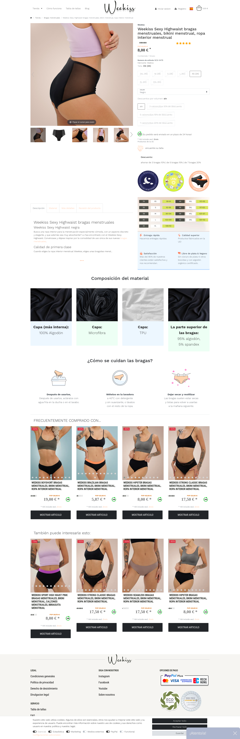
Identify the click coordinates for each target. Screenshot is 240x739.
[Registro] (180, 8)
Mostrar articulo (51, 514)
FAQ (32, 715)
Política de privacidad (42, 682)
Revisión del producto (90, 208)
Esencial (42, 731)
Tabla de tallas (73, 8)
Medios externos (96, 731)
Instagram (104, 676)
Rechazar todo (179, 727)
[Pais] (191, 8)
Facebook (104, 682)
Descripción (39, 208)
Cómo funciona (54, 8)
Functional (129, 731)
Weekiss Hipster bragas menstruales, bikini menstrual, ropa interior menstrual (142, 486)
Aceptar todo (179, 721)
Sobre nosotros (107, 694)
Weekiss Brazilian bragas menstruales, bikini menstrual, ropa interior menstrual (96, 486)
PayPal (114, 731)
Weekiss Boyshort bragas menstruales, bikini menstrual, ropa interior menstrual (50, 486)
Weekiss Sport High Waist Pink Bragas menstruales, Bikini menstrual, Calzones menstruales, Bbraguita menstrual (50, 601)
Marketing (76, 731)
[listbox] (49, 453)
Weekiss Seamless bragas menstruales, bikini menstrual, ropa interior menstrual (142, 598)
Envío (155, 139)
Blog (87, 8)
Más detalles (68, 208)
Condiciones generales (42, 676)
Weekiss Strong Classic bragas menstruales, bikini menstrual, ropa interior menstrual (188, 486)
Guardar (180, 733)
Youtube (103, 688)
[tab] (38, 208)
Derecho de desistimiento (44, 688)
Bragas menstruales (51, 18)
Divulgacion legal (39, 694)
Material (53, 208)
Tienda (36, 8)
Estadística (58, 731)
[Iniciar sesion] (162, 8)
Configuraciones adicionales (46, 735)
